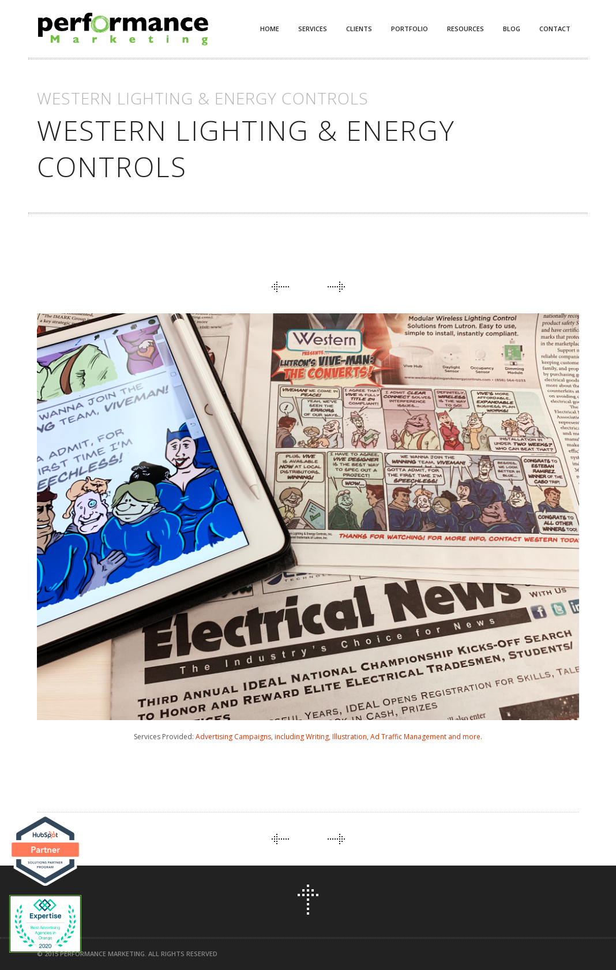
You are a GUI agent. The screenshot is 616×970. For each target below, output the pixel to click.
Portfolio (409, 28)
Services (312, 28)
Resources (465, 28)
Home (269, 28)
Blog (511, 28)
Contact (554, 28)
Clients (359, 28)
